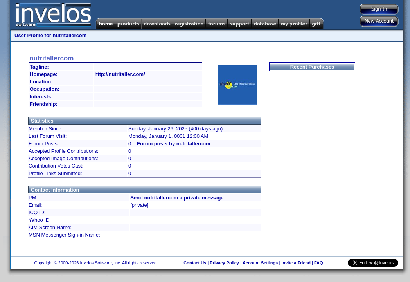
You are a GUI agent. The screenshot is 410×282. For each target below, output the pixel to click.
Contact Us (194, 262)
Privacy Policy (224, 262)
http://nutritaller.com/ (119, 74)
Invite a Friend (296, 262)
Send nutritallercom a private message (176, 198)
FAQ (318, 262)
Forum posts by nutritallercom (173, 143)
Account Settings (260, 262)
